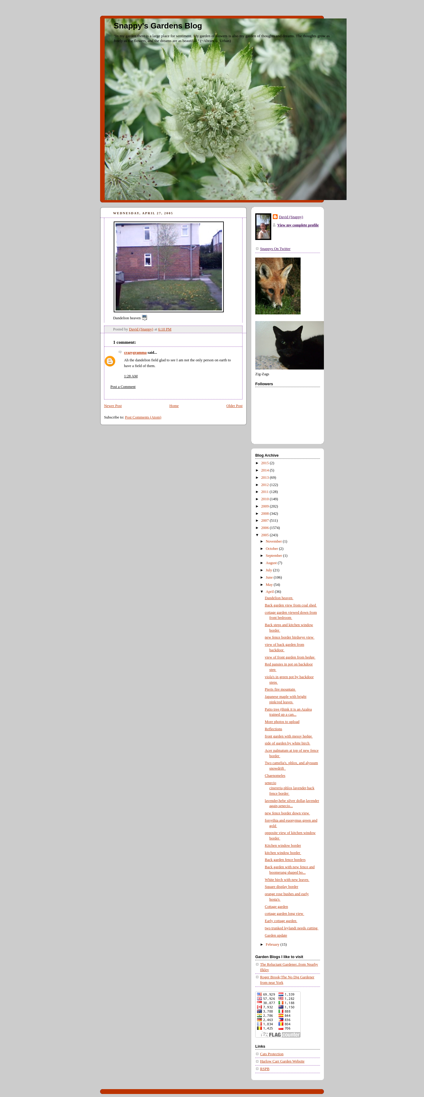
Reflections (273, 729)
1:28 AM (131, 376)
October (272, 549)
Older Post (234, 406)
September (274, 555)
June (270, 577)
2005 (265, 535)
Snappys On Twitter (275, 249)
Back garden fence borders (285, 860)
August (272, 563)
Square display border (281, 887)
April (270, 592)
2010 (265, 499)
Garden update (276, 935)
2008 (265, 513)
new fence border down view (287, 813)
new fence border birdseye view (290, 637)
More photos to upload (282, 722)
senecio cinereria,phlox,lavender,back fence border (290, 788)
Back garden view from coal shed (291, 605)
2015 (265, 463)
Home (174, 406)
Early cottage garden (281, 921)
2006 (265, 528)
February (273, 944)
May (270, 585)
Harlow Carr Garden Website (282, 1061)
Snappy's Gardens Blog (158, 25)
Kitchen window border (283, 845)
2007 (265, 520)
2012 (265, 485)
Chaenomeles (275, 775)
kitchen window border (283, 853)
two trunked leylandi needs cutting (292, 928)
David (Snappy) (291, 217)
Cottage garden (276, 907)
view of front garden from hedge (290, 657)
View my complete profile (298, 225)
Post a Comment (122, 387)
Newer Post (113, 406)
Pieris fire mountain (280, 689)
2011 (265, 492)
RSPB (264, 1069)
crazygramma (135, 352)
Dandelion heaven (279, 598)
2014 (265, 470)
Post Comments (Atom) (143, 417)
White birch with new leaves (287, 880)
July (269, 570)
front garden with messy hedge (289, 736)
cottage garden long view (284, 913)
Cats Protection (271, 1054)
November (274, 541)
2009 (265, 506)
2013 (265, 477)
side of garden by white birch (288, 743)
